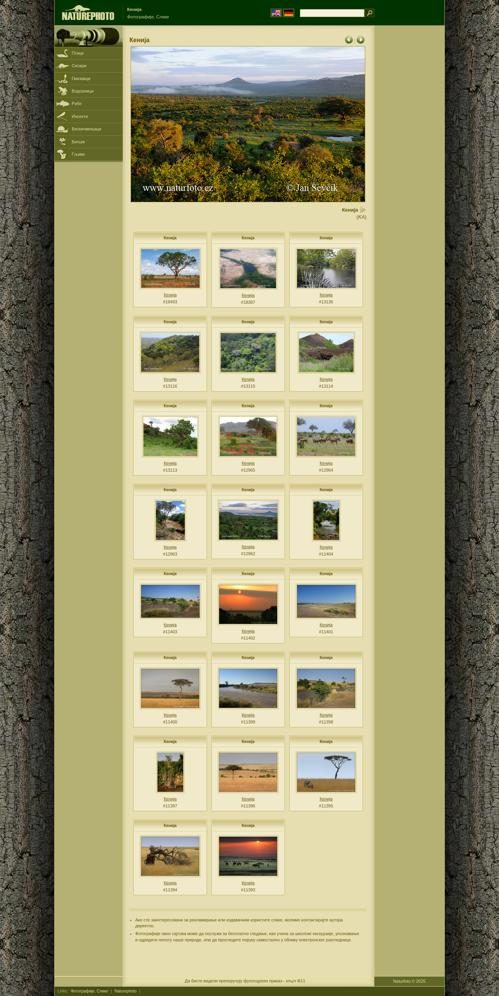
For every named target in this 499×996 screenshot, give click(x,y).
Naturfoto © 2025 (409, 981)
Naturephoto (125, 991)
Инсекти (80, 116)
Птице (78, 53)
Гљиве (78, 154)
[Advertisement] (409, 150)
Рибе (76, 103)
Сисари (79, 65)
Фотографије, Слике (89, 991)
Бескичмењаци (86, 129)
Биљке (78, 141)
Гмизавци (81, 78)
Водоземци (83, 91)
